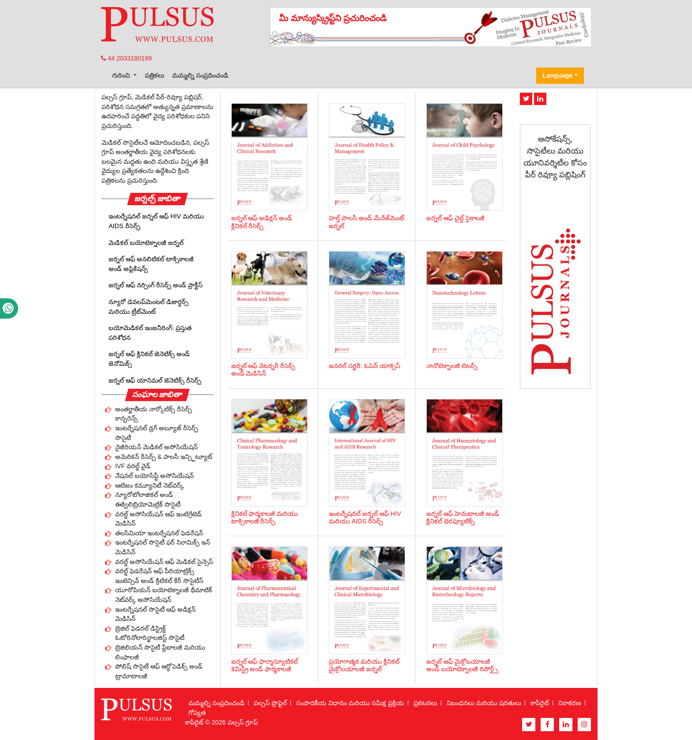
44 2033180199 (126, 58)
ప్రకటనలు (425, 702)
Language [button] (557, 75)
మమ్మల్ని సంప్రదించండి (200, 75)
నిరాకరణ (569, 702)
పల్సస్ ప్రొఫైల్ (270, 702)
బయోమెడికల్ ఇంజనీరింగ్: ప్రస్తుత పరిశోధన (150, 332)
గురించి (122, 75)
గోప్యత (197, 712)
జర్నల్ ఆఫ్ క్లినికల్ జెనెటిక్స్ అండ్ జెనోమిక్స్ (149, 358)
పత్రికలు (154, 75)
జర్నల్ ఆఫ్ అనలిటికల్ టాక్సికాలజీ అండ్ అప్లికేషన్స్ (151, 263)
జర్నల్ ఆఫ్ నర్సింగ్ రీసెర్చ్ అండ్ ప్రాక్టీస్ (156, 285)
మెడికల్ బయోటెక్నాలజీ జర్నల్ (146, 242)
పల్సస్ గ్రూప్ (243, 722)
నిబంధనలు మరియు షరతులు (484, 702)
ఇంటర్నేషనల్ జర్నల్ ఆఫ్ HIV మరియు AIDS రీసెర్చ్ (156, 221)
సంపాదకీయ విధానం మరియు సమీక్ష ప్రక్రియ (350, 702)
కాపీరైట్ (539, 702)
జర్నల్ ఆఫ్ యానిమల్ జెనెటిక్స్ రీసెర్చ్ (155, 380)
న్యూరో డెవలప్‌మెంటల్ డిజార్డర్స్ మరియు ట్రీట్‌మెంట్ (148, 306)
